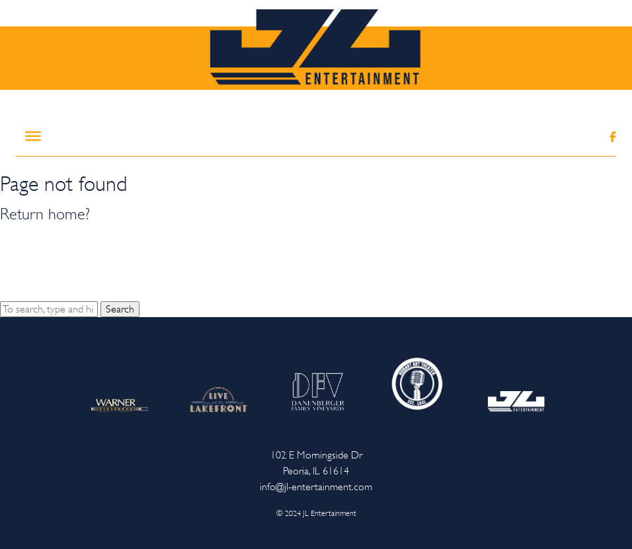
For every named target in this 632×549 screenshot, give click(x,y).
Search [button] (120, 309)
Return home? (45, 214)
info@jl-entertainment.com (316, 487)
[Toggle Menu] (33, 136)
